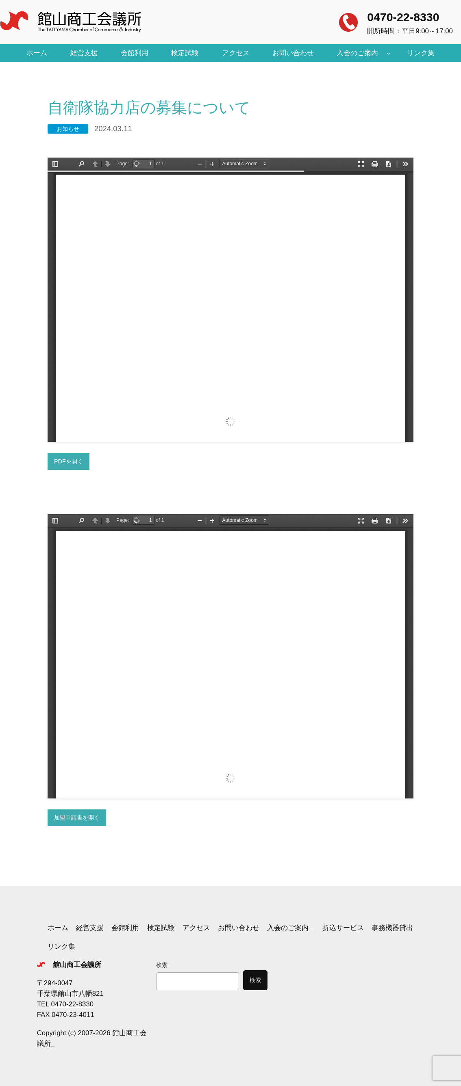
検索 (161, 965)
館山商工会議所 (77, 965)
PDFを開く (68, 461)
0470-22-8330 (403, 17)
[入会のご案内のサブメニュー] (389, 53)
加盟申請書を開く (77, 817)
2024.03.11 (113, 128)
